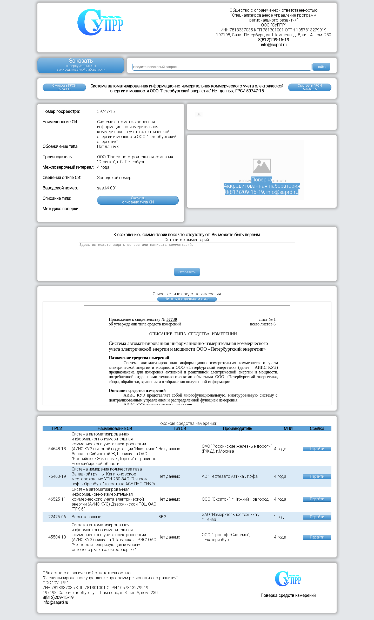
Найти (321, 67)
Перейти (317, 453)
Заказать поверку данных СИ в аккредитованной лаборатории (80, 64)
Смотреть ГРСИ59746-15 (310, 87)
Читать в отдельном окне (187, 304)
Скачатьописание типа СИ (138, 200)
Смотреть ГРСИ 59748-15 (64, 87)
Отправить (187, 277)
